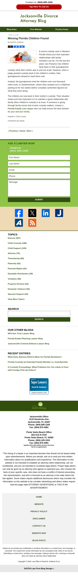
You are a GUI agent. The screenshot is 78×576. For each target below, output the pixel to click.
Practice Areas (61, 29)
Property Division (18, 285)
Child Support (17, 248)
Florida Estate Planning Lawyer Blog (26, 340)
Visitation (14, 279)
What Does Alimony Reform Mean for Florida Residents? (36, 358)
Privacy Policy (39, 514)
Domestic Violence (19, 290)
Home (23, 131)
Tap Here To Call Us (39, 7)
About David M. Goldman (18, 35)
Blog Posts (39, 544)
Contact (47, 35)
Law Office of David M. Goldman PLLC (46, 565)
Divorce (14, 238)
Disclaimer (39, 521)
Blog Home (12, 29)
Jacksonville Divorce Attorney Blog (39, 18)
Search (39, 320)
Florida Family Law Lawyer (21, 108)
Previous (13, 131)
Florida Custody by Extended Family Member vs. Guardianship (39, 364)
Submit (39, 199)
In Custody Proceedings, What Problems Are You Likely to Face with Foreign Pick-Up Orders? (36, 370)
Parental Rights (17, 269)
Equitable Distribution (21, 274)
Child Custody (21, 116)
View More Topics (16, 300)
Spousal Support (18, 295)
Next (31, 131)
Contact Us (39, 529)
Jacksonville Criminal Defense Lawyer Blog (29, 345)
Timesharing (16, 259)
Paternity (14, 264)
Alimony (14, 253)
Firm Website (36, 29)
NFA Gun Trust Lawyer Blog (21, 335)
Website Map (39, 536)
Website (39, 506)
